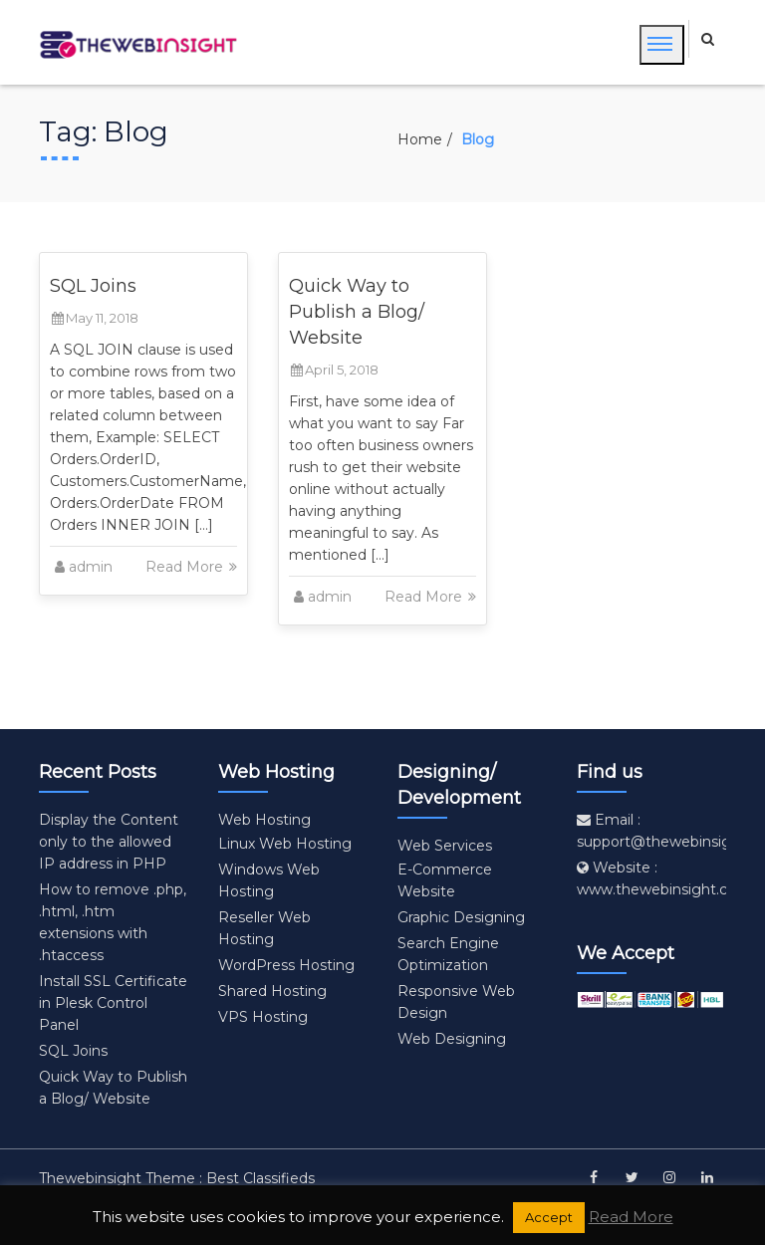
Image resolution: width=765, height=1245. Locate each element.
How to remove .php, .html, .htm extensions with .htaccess (112, 922)
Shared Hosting (272, 991)
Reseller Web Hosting (264, 928)
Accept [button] (549, 1217)
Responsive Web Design (456, 1002)
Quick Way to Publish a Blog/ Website (356, 312)
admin (91, 567)
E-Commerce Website (444, 880)
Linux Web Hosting (285, 844)
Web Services (444, 846)
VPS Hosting (263, 1017)
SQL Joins (93, 286)
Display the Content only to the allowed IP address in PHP (108, 841)
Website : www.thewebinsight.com (664, 878)
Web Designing (451, 1039)
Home (419, 139)
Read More (192, 567)
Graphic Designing (461, 917)
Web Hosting (264, 820)
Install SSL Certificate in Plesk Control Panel (113, 1003)
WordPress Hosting (286, 965)
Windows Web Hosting (269, 880)
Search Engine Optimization (448, 954)
